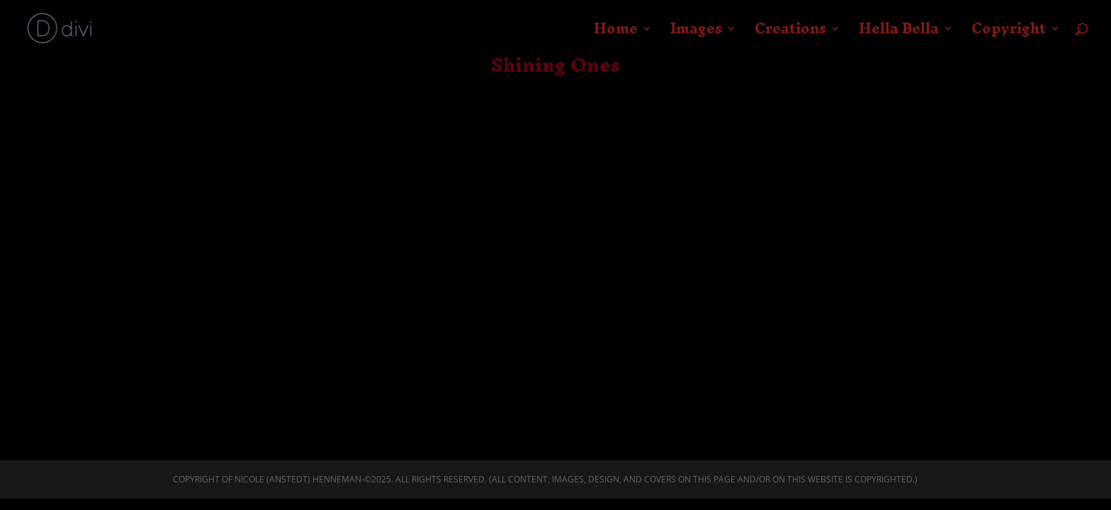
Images (696, 34)
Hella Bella (899, 34)
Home (616, 34)
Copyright (1008, 34)
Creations (790, 34)
